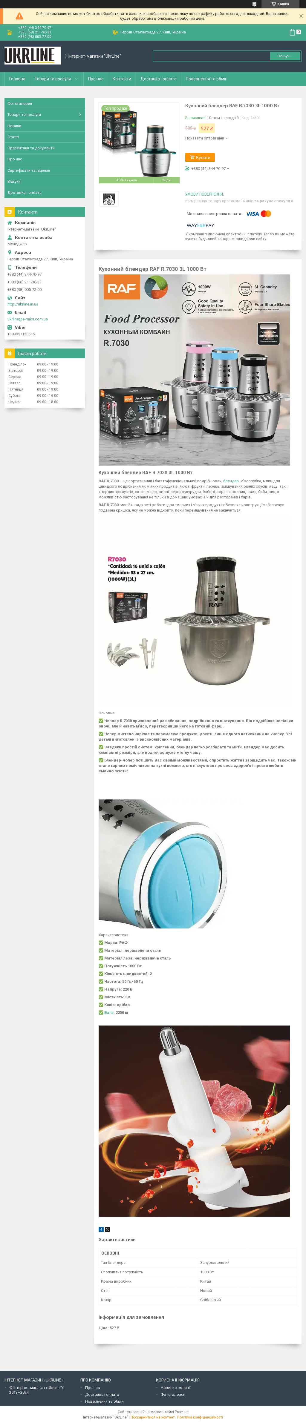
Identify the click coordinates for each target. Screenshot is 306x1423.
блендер (231, 481)
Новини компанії (176, 1387)
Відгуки (14, 181)
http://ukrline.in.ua (22, 304)
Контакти (122, 78)
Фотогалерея (19, 103)
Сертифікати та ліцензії (28, 170)
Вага (109, 1012)
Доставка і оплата (158, 78)
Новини (14, 126)
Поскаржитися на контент (153, 1417)
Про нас (95, 78)
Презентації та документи (31, 148)
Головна (17, 78)
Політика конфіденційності (200, 1417)
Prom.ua (182, 1412)
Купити (203, 157)
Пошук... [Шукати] (285, 56)
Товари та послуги (53, 78)
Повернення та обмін (206, 78)
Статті (13, 137)
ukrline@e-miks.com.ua (27, 319)
